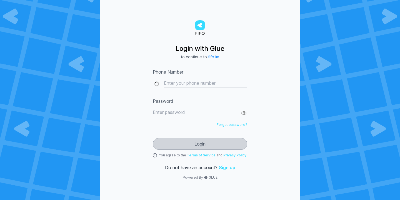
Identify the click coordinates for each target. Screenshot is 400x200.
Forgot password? (232, 124)
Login (200, 144)
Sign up (227, 167)
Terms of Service (201, 155)
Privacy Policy (234, 155)
